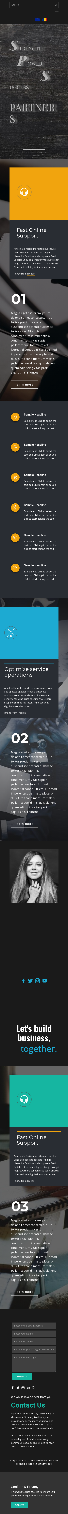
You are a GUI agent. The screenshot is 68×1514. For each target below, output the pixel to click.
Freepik (31, 273)
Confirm (19, 1504)
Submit (22, 1376)
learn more (25, 384)
